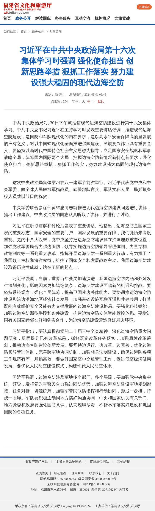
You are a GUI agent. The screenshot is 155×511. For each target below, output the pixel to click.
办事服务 (62, 18)
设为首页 (42, 473)
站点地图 (60, 473)
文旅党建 (122, 18)
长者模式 (144, 6)
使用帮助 (78, 473)
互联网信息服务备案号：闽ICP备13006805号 (78, 484)
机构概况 (102, 18)
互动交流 (82, 18)
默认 (101, 101)
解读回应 (43, 18)
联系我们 (95, 473)
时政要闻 (56, 31)
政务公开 (23, 18)
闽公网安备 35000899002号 (97, 479)
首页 (7, 18)
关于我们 (113, 473)
